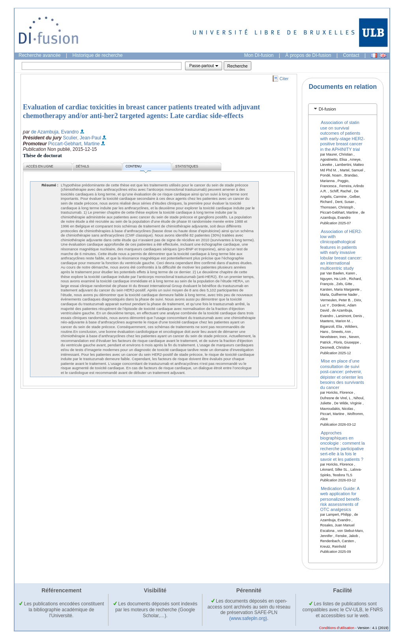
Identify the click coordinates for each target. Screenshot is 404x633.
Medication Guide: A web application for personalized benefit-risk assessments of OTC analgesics (340, 499)
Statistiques (186, 166)
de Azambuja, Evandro (55, 132)
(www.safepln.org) (248, 618)
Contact (351, 55)
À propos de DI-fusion (308, 55)
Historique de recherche (98, 55)
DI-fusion (327, 109)
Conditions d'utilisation (336, 628)
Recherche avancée (40, 55)
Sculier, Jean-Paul (82, 138)
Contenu (138, 168)
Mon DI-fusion (259, 55)
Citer (284, 78)
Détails (82, 166)
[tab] (342, 109)
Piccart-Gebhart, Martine (74, 144)
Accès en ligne (39, 166)
